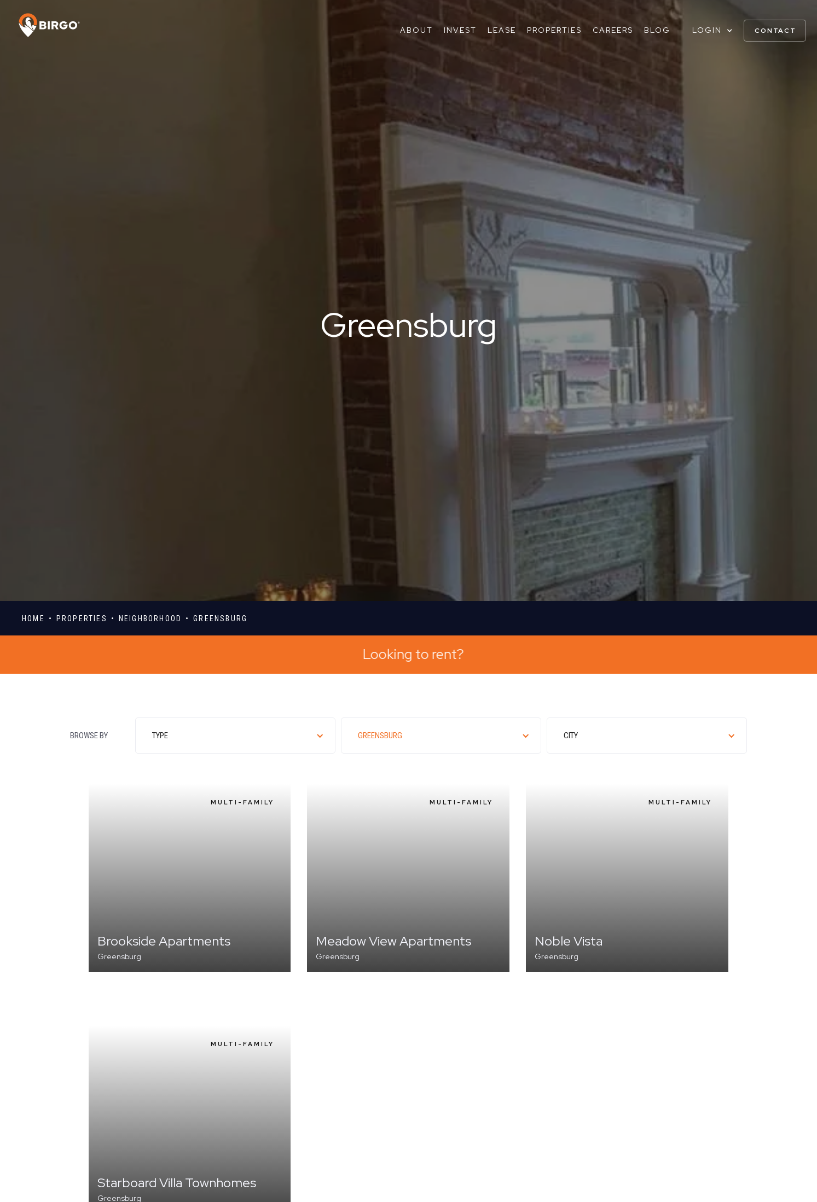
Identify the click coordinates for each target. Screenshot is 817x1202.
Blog (657, 30)
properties (81, 618)
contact (775, 30)
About (416, 30)
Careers (613, 30)
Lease (502, 30)
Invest (460, 30)
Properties (554, 30)
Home (33, 618)
